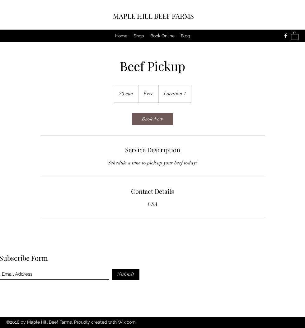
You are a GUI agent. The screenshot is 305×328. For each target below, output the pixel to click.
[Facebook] (286, 36)
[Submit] (125, 274)
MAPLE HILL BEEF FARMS (153, 16)
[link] (152, 119)
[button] (294, 35)
